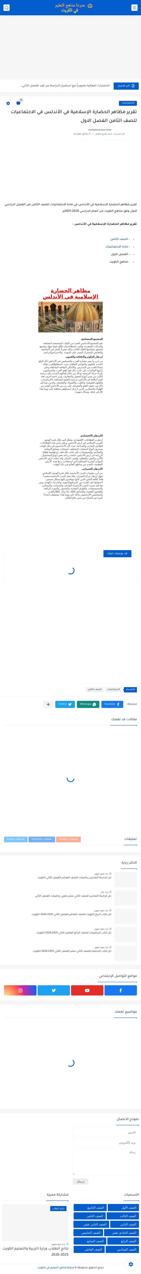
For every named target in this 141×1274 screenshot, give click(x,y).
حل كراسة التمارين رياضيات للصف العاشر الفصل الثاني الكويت (74, 877)
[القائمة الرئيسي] (134, 7)
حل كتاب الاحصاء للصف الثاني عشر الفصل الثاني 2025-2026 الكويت (72, 951)
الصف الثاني (128, 1224)
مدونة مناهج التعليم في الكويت (55, 1267)
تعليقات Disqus (15, 839)
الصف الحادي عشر (124, 1232)
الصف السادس (126, 1249)
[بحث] (6, 7)
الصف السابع (95, 1241)
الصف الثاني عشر (95, 1224)
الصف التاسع (95, 1207)
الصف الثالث (128, 1216)
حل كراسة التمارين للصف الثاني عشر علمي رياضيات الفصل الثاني (73, 896)
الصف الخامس (90, 1232)
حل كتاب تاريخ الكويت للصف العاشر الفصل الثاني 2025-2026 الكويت (71, 914)
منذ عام (104, 892)
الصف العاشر (93, 1249)
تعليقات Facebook (42, 839)
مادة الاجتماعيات (116, 247)
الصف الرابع (128, 1241)
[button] (112, 704)
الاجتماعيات (128, 103)
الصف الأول (128, 1207)
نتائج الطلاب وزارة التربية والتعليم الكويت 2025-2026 (35, 1252)
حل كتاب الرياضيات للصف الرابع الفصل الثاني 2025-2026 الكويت (74, 933)
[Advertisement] (70, 48)
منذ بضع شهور (101, 873)
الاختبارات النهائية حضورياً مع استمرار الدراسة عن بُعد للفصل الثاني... (65, 85)
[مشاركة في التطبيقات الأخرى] (48, 704)
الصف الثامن (119, 239)
